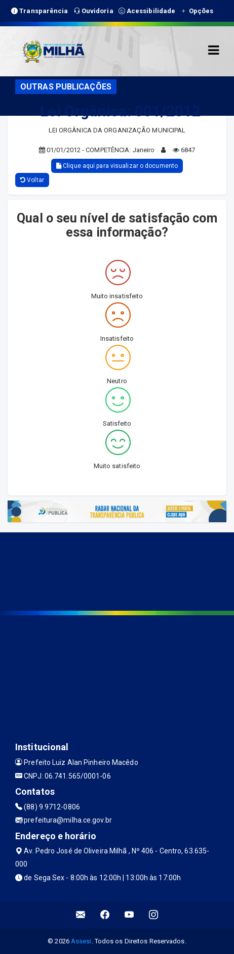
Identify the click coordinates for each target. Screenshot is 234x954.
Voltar (32, 180)
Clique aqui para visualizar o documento (117, 165)
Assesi (81, 941)
